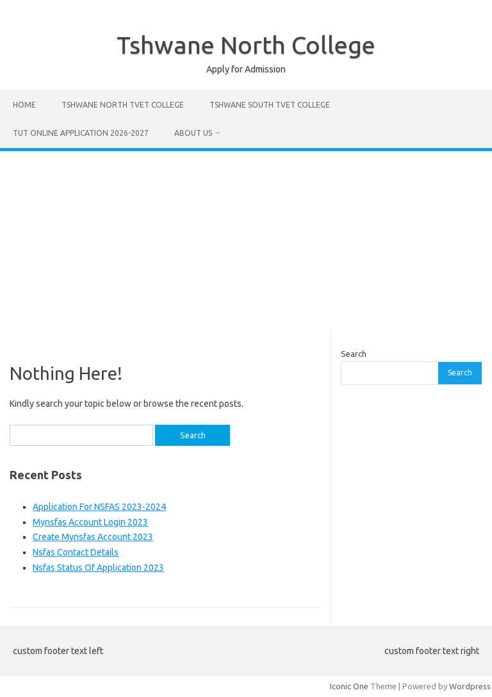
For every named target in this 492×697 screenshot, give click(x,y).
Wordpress (470, 686)
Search (353, 353)
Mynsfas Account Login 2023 (90, 522)
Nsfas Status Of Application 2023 (98, 567)
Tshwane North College (246, 44)
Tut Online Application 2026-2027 (81, 133)
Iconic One (349, 686)
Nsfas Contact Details (76, 552)
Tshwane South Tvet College (269, 105)
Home (24, 105)
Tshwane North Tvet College (123, 105)
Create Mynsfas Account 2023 (93, 537)
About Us (193, 133)
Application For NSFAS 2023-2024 (99, 507)
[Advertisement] (246, 241)
